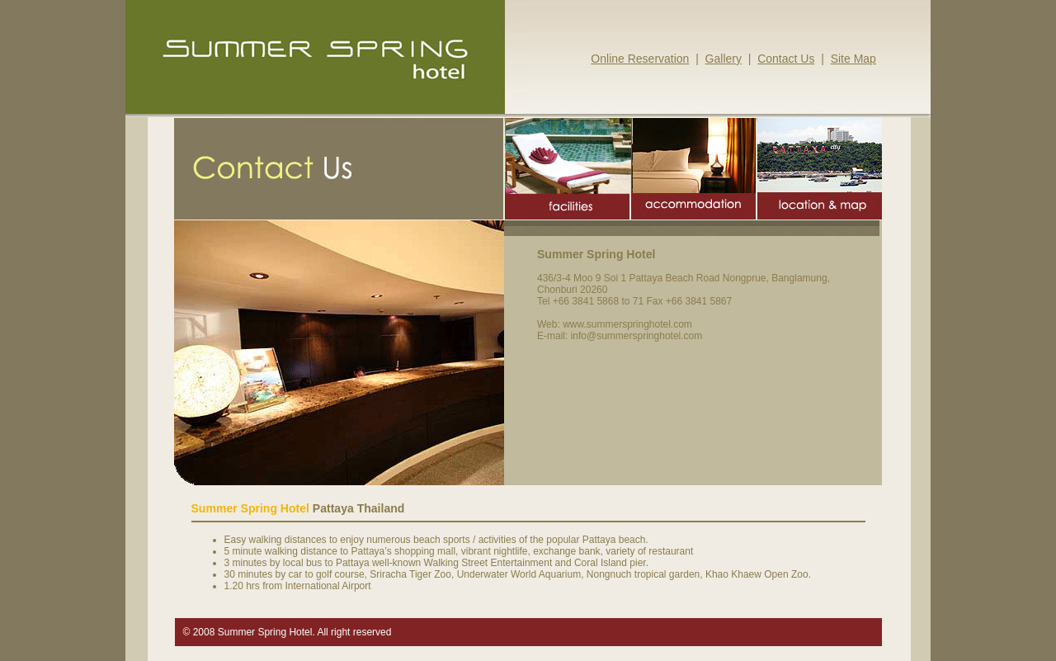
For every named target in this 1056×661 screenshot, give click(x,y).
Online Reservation (640, 58)
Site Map (853, 58)
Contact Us (785, 58)
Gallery (723, 58)
